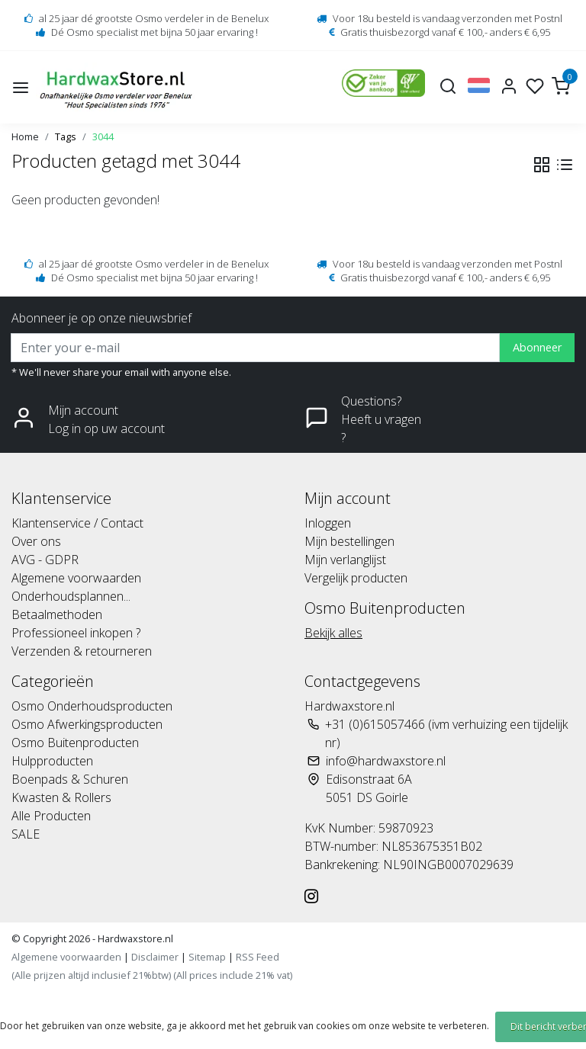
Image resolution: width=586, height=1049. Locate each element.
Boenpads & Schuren (69, 779)
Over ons (36, 541)
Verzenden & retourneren (81, 651)
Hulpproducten (52, 760)
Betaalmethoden (56, 614)
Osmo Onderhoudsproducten (91, 706)
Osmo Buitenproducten (75, 742)
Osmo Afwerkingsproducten (87, 724)
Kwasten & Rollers (61, 797)
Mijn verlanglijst (345, 559)
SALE (25, 834)
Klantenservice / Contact (77, 523)
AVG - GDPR (45, 559)
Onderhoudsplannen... (70, 596)
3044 (103, 136)
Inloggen (327, 523)
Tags (65, 136)
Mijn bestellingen (349, 541)
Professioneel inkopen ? (75, 632)
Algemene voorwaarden (76, 577)
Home (25, 136)
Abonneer (537, 347)
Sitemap (207, 957)
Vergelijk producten (355, 577)
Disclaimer (155, 957)
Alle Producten (51, 815)
